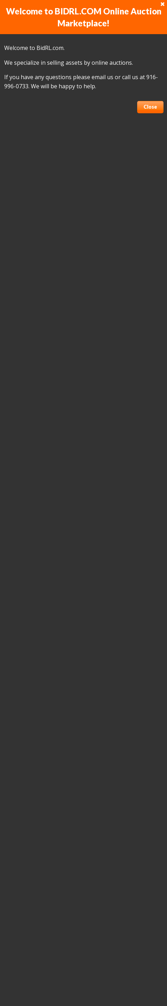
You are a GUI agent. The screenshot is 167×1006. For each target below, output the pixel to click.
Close (150, 107)
